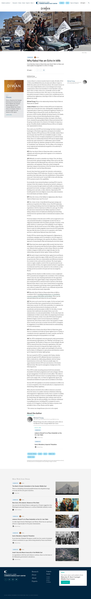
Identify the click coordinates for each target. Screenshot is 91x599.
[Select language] (83, 3)
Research (15, 3)
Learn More (9, 114)
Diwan (19, 3)
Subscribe (65, 582)
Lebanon (61, 2)
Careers (48, 578)
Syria (45, 453)
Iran (67, 2)
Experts (28, 3)
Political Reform (32, 453)
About (23, 3)
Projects (48, 571)
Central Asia (31, 456)
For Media (48, 582)
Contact (48, 577)
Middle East (51, 453)
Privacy (48, 580)
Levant (40, 453)
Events (48, 574)
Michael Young (31, 76)
